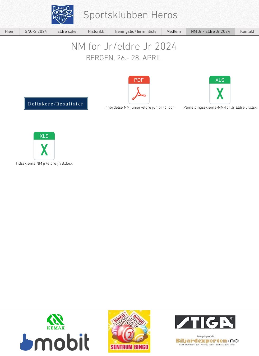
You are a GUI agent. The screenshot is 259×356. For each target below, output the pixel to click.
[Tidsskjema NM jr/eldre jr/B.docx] (44, 149)
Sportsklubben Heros (130, 15)
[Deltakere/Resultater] (56, 103)
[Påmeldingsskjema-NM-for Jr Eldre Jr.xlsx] (220, 93)
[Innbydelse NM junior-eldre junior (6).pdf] (139, 93)
